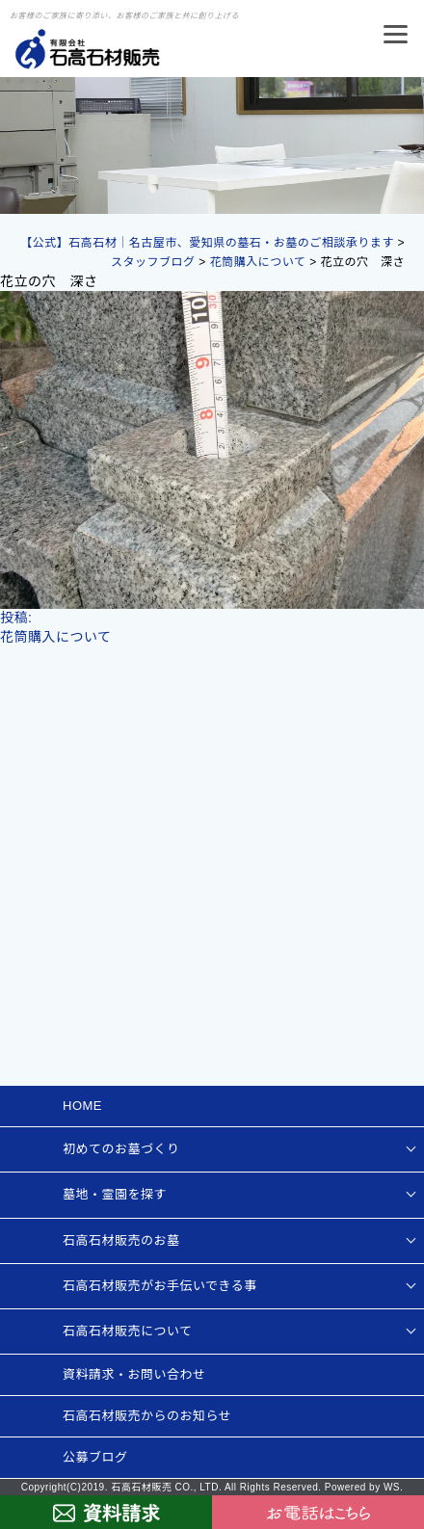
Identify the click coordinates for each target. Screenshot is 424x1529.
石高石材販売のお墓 (121, 1240)
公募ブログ (95, 1457)
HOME (82, 1105)
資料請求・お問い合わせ (134, 1374)
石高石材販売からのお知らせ (147, 1416)
